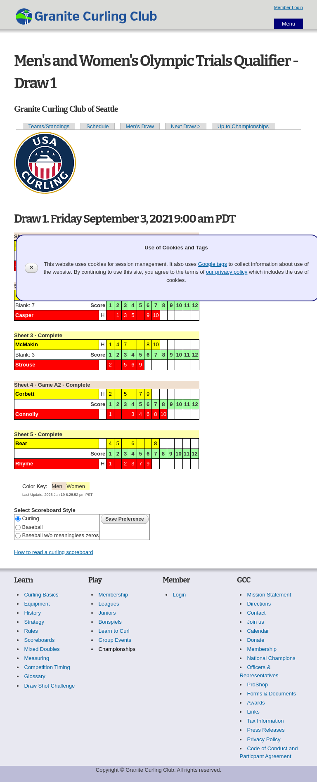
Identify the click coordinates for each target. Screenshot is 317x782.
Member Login (288, 7)
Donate (256, 640)
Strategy (34, 622)
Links (253, 712)
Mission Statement (269, 595)
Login (179, 595)
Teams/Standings (49, 126)
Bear (21, 443)
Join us (255, 622)
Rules (31, 631)
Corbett (24, 394)
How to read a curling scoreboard (53, 552)
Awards (256, 703)
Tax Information (265, 721)
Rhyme (24, 463)
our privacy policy (226, 272)
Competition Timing (47, 667)
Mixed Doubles (42, 649)
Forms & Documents (271, 693)
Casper (24, 315)
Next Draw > (186, 126)
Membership (113, 595)
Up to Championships (243, 126)
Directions (259, 604)
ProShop (257, 684)
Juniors (107, 613)
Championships (117, 649)
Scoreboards (39, 640)
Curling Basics (41, 595)
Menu (289, 24)
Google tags (212, 264)
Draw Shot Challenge (49, 686)
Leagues (109, 604)
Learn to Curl (114, 631)
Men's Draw (140, 126)
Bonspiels (110, 622)
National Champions (271, 658)
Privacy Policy (264, 739)
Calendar (258, 631)
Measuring (37, 658)
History (32, 613)
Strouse (25, 365)
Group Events (115, 640)
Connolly (26, 414)
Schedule (97, 126)
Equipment (37, 604)
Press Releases (266, 730)
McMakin (26, 344)
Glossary (34, 676)
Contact (256, 613)
